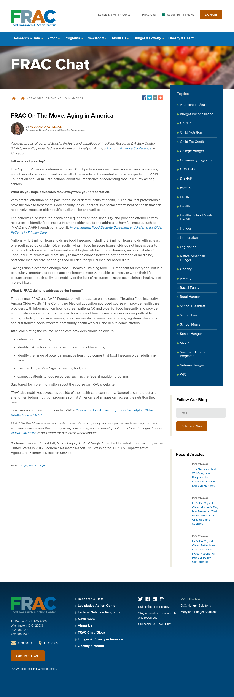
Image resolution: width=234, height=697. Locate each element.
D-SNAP (186, 179)
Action (52, 38)
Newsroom (95, 38)
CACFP (185, 123)
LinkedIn (155, 599)
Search (219, 38)
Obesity (186, 269)
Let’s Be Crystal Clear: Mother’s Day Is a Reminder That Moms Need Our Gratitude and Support (205, 513)
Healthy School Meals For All (196, 217)
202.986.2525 (20, 634)
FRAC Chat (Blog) (91, 632)
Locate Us (51, 643)
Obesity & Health (181, 38)
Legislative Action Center (114, 14)
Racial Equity (189, 288)
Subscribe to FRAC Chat (154, 624)
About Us (119, 38)
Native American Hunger (192, 258)
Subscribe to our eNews (154, 606)
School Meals (190, 324)
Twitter (140, 599)
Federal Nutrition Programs (99, 612)
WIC (183, 374)
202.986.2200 (20, 630)
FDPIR (184, 197)
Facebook (147, 599)
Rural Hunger (190, 297)
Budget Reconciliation (196, 114)
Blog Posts (23, 98)
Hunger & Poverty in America (100, 639)
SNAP (184, 343)
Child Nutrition (191, 132)
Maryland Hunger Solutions (199, 612)
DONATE (211, 14)
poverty (185, 278)
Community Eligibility (196, 160)
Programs (72, 38)
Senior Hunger (37, 465)
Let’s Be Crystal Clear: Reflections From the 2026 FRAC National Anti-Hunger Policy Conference (205, 551)
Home (14, 98)
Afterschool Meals (193, 105)
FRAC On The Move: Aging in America (62, 116)
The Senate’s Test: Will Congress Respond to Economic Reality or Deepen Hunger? (205, 477)
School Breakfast (192, 306)
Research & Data (27, 38)
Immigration (189, 238)
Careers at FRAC (27, 656)
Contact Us (25, 643)
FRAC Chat (149, 14)
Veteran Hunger (192, 365)
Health (185, 206)
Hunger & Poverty (147, 38)
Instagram (162, 599)
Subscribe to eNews (180, 14)
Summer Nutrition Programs (193, 354)
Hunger (23, 465)
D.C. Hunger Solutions (196, 605)
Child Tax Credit (192, 142)
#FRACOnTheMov (24, 433)
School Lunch (190, 315)
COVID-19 (187, 169)
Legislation (188, 247)
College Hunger (192, 151)
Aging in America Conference (128, 148)
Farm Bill (186, 188)
